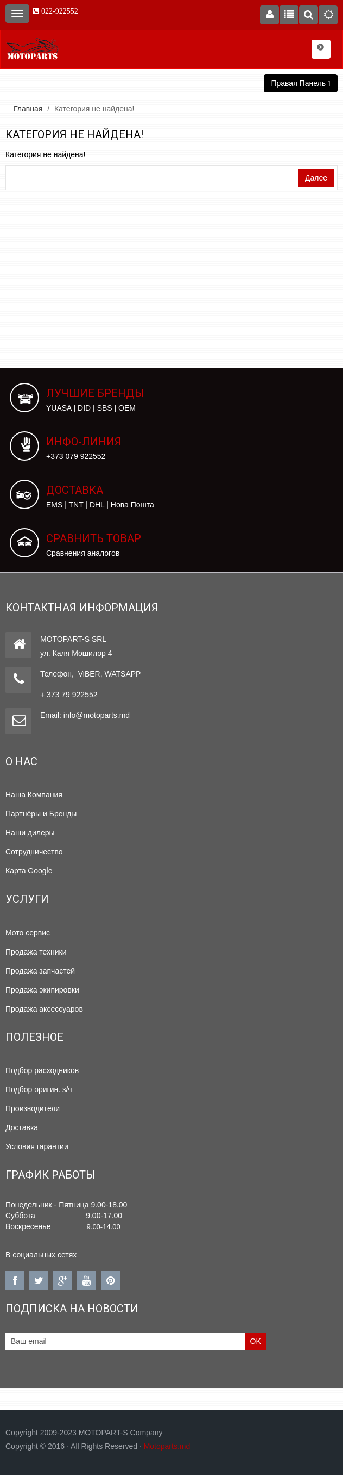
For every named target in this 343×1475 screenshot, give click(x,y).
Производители (32, 1108)
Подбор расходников (42, 1070)
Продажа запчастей (40, 970)
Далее (316, 177)
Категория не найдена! (94, 108)
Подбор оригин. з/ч (38, 1089)
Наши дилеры (30, 832)
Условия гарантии (36, 1146)
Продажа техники (36, 951)
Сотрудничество (33, 851)
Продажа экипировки (42, 990)
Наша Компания (33, 794)
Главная (28, 108)
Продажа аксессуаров (44, 1009)
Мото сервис (27, 932)
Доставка (21, 1127)
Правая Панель (301, 83)
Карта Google (29, 870)
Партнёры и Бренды (41, 813)
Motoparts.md (167, 1446)
